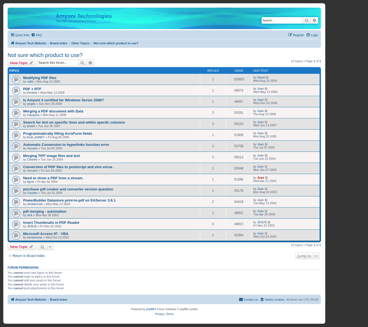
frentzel (32, 92)
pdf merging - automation (44, 211)
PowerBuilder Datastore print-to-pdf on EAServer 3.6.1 (69, 200)
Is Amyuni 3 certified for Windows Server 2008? (63, 100)
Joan (260, 88)
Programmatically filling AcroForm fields (57, 133)
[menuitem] (36, 35)
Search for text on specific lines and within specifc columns (74, 122)
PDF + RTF (32, 89)
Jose (260, 177)
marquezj (33, 115)
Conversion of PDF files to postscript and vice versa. (68, 167)
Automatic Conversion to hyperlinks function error (66, 145)
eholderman (35, 204)
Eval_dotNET (36, 137)
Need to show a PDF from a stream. (53, 178)
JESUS (32, 226)
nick (30, 215)
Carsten (32, 192)
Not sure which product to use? (45, 55)
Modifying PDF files (39, 78)
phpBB (150, 309)
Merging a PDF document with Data (53, 111)
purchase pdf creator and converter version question (68, 189)
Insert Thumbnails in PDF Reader (51, 223)
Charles (32, 159)
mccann (32, 148)
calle (30, 81)
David (261, 77)
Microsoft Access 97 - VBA (46, 234)
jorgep (31, 103)
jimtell (31, 126)
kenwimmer (34, 237)
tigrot (30, 181)
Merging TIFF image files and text (51, 156)
